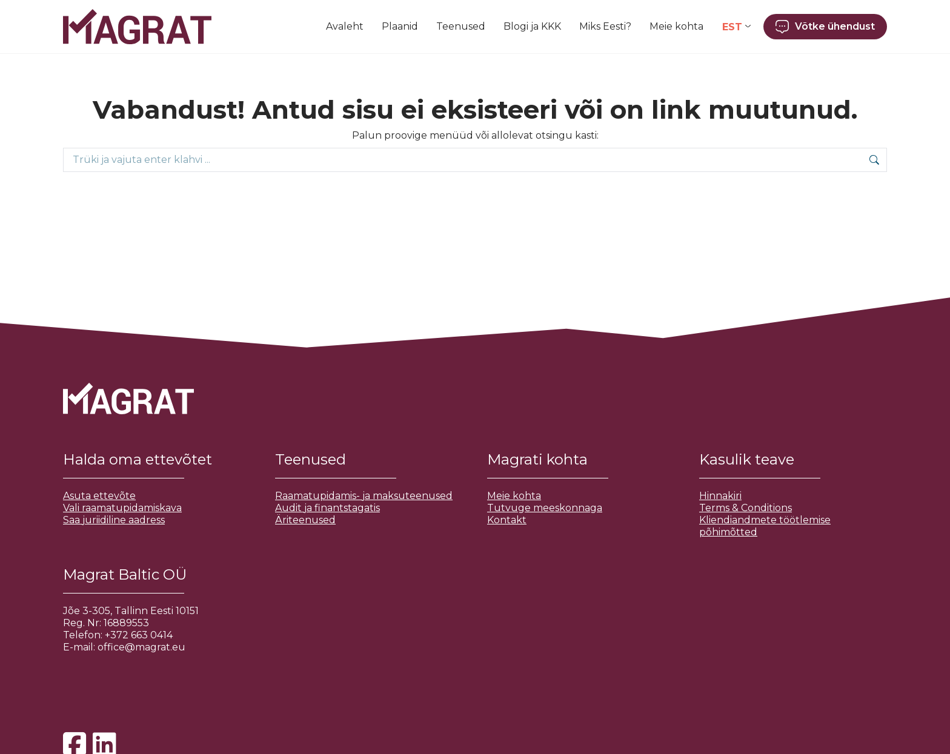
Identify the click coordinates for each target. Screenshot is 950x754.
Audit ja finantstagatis (327, 508)
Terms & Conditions (745, 508)
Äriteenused (305, 520)
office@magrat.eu (141, 647)
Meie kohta (514, 495)
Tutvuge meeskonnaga (544, 508)
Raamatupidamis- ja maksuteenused (364, 495)
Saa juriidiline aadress (114, 520)
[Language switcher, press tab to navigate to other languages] (736, 27)
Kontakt (506, 520)
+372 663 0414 (139, 635)
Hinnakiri (720, 495)
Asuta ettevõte (99, 495)
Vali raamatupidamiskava (122, 508)
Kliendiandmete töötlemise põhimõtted (765, 526)
